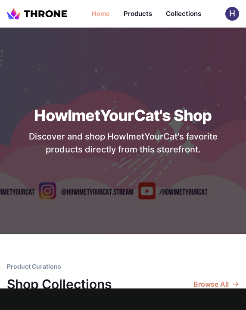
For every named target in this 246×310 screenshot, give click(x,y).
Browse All (216, 284)
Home (101, 13)
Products (138, 13)
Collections (183, 13)
